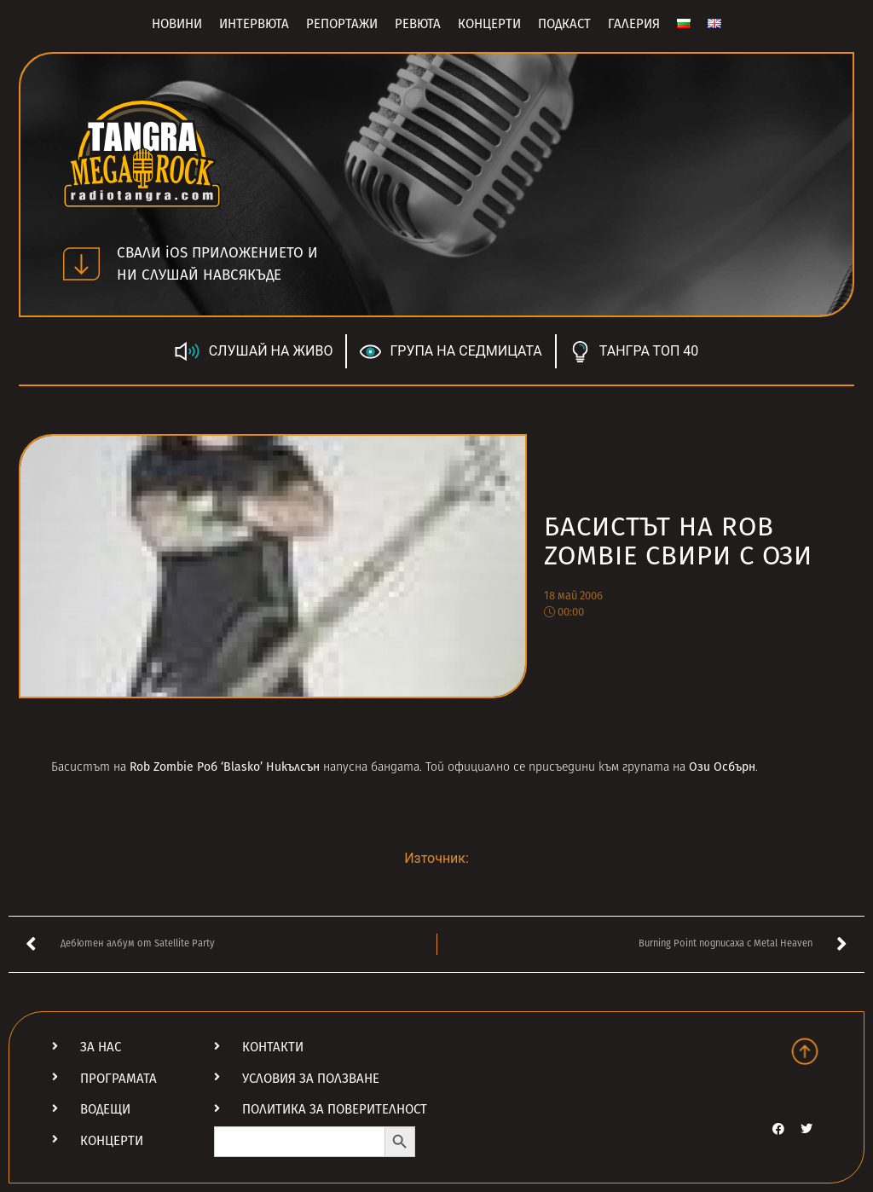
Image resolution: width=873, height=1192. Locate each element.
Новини (177, 24)
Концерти (489, 24)
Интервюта (254, 24)
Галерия (634, 24)
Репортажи (342, 24)
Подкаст (564, 24)
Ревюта (418, 24)
